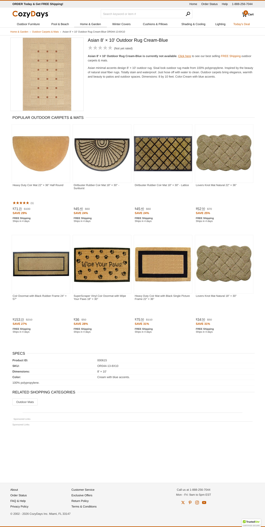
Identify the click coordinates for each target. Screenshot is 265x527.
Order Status (209, 4)
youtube (204, 502)
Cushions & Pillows (155, 24)
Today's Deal (241, 24)
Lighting (220, 24)
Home (193, 4)
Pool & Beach (60, 24)
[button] (251, 523)
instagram (197, 502)
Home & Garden (90, 24)
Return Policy (80, 501)
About (14, 489)
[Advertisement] (132, 453)
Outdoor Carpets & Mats (45, 31)
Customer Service (82, 489)
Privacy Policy (19, 506)
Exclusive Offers (81, 495)
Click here (184, 56)
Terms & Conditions (83, 506)
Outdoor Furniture (28, 24)
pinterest (190, 502)
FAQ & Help (18, 501)
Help (225, 4)
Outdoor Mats (25, 402)
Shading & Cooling (193, 24)
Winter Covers (121, 24)
